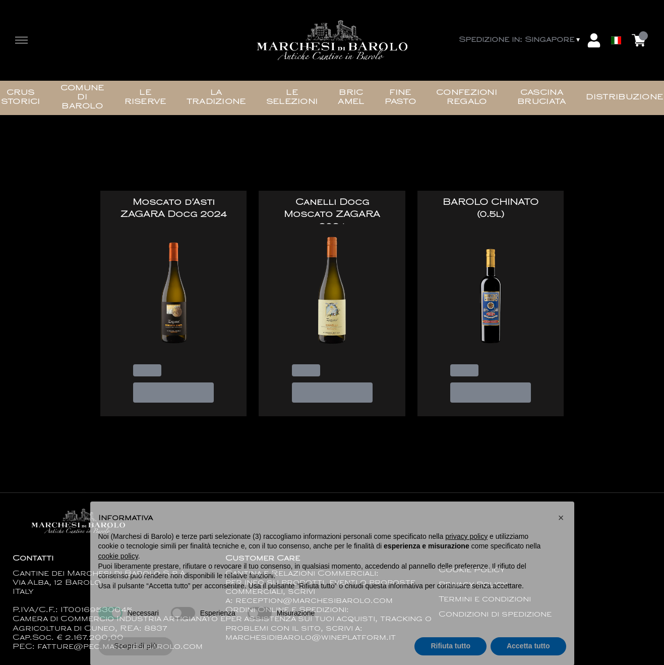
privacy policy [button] (466, 551)
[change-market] (520, 40)
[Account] (594, 40)
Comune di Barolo (82, 97)
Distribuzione (624, 97)
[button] (561, 533)
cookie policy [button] (118, 571)
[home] (332, 40)
